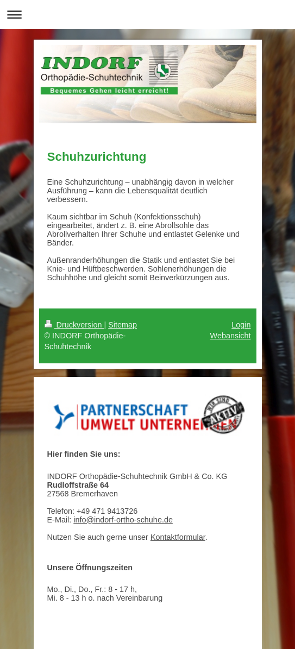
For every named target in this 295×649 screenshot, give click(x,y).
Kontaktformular (177, 537)
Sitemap (122, 324)
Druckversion (74, 324)
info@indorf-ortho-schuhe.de (123, 519)
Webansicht (230, 335)
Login (240, 324)
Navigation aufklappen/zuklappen (147, 14)
